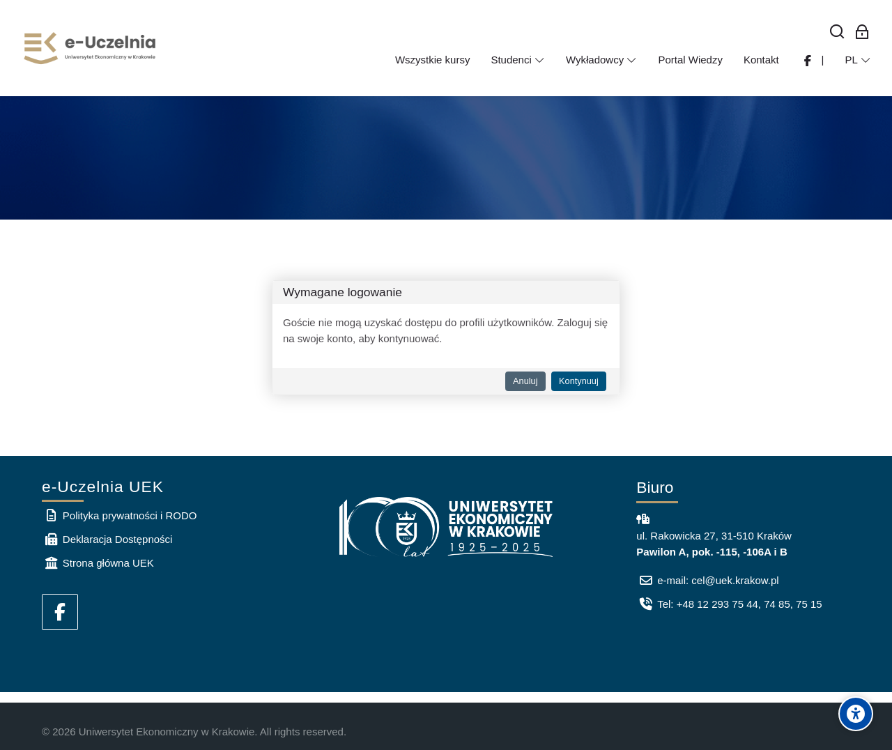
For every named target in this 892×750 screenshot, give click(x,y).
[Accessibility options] (855, 713)
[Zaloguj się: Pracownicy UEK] (862, 32)
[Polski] (858, 59)
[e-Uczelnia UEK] (90, 48)
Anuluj (525, 381)
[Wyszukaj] (837, 32)
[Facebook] (60, 612)
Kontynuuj (579, 381)
